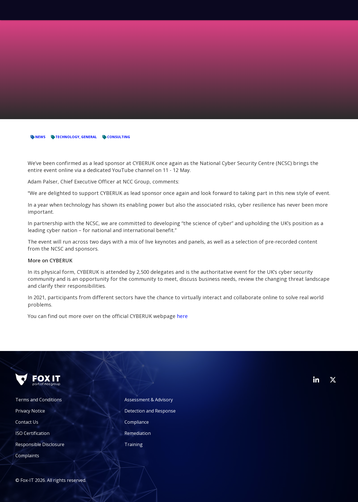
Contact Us (26, 422)
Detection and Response (150, 411)
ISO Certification (32, 433)
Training (133, 444)
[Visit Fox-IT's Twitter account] (333, 380)
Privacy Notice (30, 411)
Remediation (137, 433)
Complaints (27, 455)
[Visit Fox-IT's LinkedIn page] (316, 379)
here (182, 316)
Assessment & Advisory (148, 400)
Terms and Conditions (38, 400)
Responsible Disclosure (39, 444)
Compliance (136, 422)
